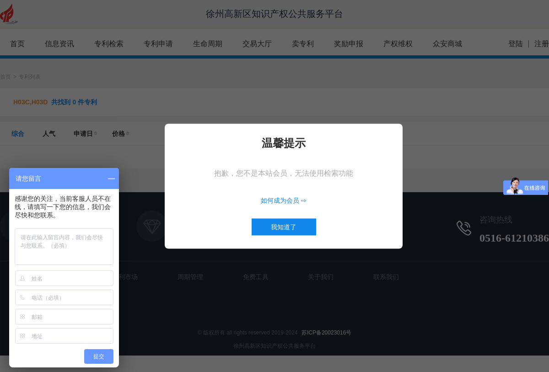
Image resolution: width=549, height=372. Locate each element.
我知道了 (283, 226)
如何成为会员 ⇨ (284, 200)
